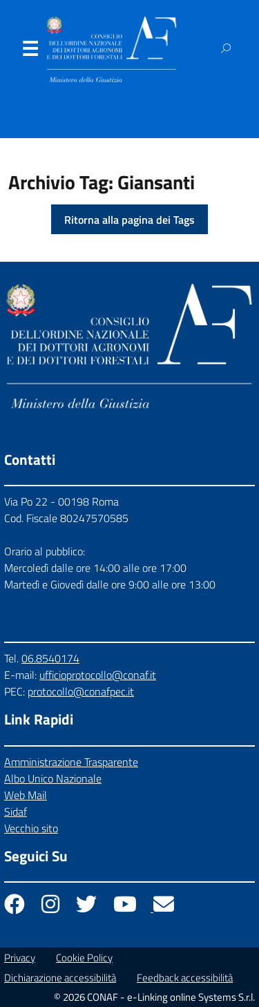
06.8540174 (50, 658)
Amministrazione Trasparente (71, 762)
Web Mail (25, 795)
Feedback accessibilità (185, 978)
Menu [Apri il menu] (29, 52)
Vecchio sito (31, 828)
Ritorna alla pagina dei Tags (129, 219)
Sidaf (15, 811)
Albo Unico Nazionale (53, 778)
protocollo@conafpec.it (81, 691)
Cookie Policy (84, 958)
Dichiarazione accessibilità (60, 978)
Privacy (19, 958)
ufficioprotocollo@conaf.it (97, 674)
